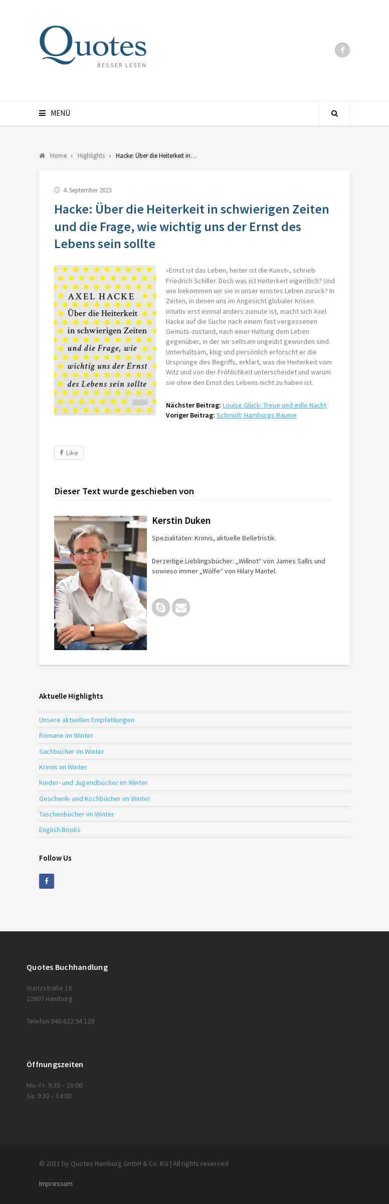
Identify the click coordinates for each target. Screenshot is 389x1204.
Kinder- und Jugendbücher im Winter (93, 782)
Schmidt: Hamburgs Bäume (257, 415)
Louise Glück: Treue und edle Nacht (274, 405)
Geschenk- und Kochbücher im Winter (94, 798)
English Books (60, 829)
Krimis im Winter (63, 766)
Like (69, 452)
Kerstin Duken (181, 520)
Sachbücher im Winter (71, 751)
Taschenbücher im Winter (76, 814)
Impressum (56, 1183)
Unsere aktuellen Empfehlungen (86, 719)
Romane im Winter (66, 735)
